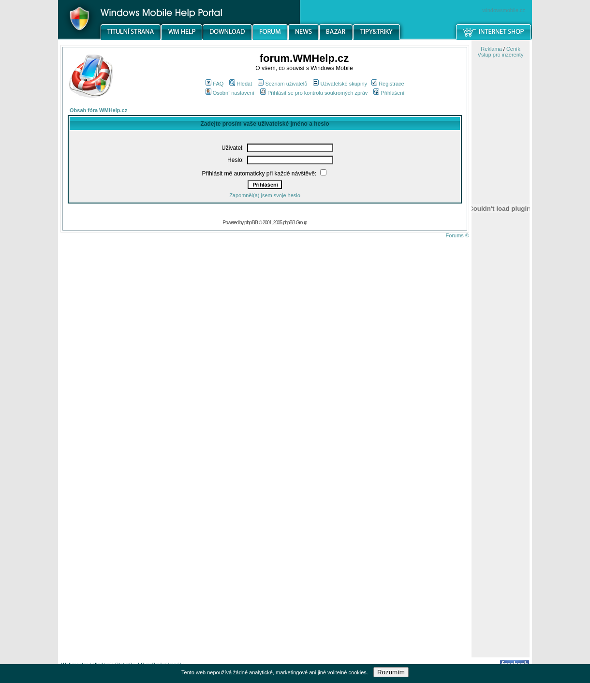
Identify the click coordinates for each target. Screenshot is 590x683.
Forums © (457, 235)
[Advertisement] (501, 504)
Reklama (491, 49)
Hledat (240, 84)
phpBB (251, 222)
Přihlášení (388, 93)
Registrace (387, 84)
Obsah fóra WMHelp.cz (98, 110)
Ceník (513, 49)
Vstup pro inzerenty (501, 55)
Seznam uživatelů (282, 84)
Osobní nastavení (230, 93)
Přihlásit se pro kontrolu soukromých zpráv (314, 93)
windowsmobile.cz (503, 10)
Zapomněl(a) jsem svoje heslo (264, 195)
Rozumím (391, 672)
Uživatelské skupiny (340, 84)
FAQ (214, 84)
